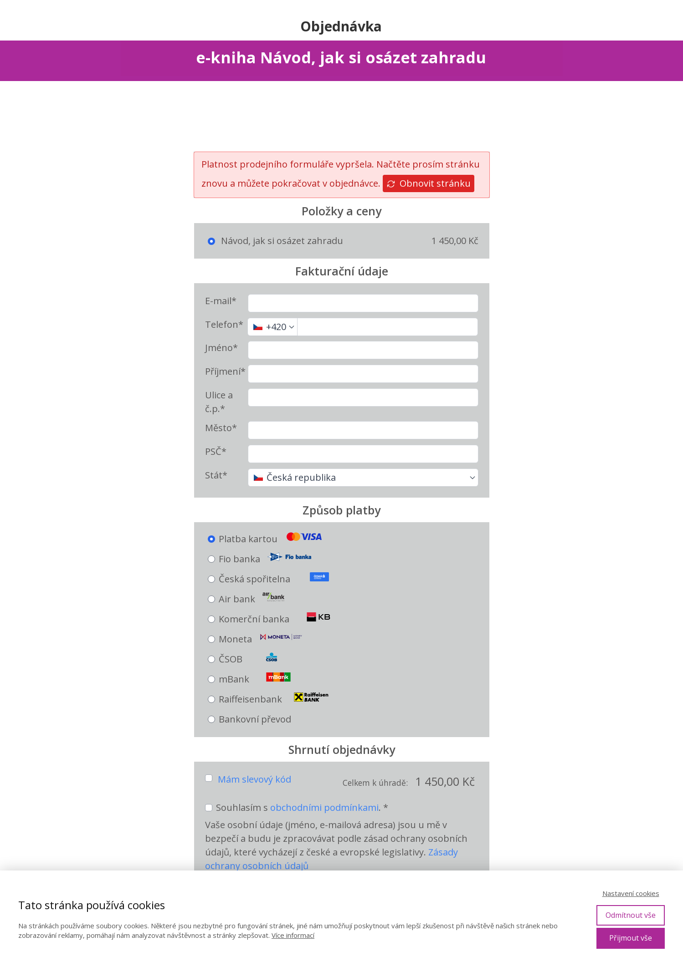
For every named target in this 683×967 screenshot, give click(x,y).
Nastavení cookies (630, 893)
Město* (221, 428)
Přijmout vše (630, 938)
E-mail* (220, 301)
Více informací (293, 935)
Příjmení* (225, 371)
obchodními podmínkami (324, 807)
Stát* (216, 475)
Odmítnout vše (631, 915)
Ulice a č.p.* (219, 402)
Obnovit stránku (428, 183)
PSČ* (215, 451)
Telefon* (224, 324)
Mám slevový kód (254, 779)
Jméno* (221, 347)
